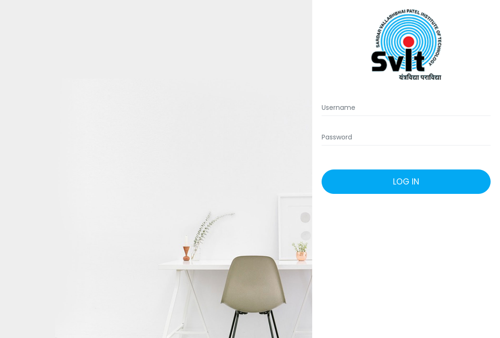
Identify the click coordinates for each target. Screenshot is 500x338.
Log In (406, 181)
